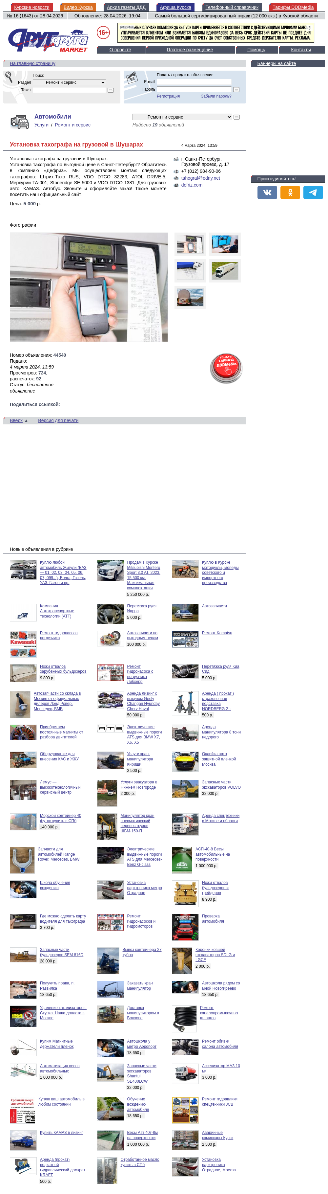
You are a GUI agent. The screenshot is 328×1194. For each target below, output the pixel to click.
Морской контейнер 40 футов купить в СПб (60, 818)
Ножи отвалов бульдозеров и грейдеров (215, 887)
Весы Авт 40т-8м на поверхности (142, 1135)
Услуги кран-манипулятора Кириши (140, 759)
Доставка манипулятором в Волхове (143, 1012)
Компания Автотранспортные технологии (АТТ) (57, 611)
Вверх (16, 420)
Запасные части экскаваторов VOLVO (221, 785)
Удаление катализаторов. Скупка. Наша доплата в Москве (63, 1012)
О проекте (120, 49)
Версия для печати (58, 420)
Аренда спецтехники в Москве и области (220, 818)
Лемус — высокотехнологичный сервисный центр (60, 787)
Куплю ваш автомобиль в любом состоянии (61, 1102)
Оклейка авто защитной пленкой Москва (219, 759)
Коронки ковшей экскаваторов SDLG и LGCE (215, 954)
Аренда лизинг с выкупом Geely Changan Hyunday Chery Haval (143, 701)
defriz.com (192, 185)
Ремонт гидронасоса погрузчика (59, 636)
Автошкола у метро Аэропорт (142, 1044)
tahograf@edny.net (200, 178)
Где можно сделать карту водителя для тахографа (63, 919)
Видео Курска (78, 7)
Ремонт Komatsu (217, 633)
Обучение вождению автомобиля (138, 1104)
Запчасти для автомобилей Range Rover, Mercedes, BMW (59, 854)
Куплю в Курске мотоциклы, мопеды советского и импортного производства (220, 572)
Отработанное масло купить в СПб (140, 1162)
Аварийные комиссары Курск (217, 1135)
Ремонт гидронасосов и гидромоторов (141, 921)
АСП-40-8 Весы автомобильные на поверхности (212, 854)
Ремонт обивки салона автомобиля (220, 1044)
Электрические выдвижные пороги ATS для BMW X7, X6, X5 (144, 735)
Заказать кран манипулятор (140, 986)
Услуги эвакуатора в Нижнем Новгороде (139, 785)
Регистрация (168, 96)
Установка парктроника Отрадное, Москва (219, 1164)
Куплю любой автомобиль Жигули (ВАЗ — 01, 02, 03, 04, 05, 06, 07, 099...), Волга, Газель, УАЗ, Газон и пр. (63, 572)
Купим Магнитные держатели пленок (56, 1044)
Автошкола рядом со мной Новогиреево (221, 986)
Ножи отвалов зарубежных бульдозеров (63, 669)
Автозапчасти (214, 606)
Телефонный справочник (232, 7)
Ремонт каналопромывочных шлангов (219, 1012)
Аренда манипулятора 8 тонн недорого (221, 732)
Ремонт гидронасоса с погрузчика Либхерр (140, 674)
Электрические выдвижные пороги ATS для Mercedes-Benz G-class (144, 857)
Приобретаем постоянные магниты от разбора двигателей (61, 732)
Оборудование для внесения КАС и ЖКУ (59, 756)
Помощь (256, 49)
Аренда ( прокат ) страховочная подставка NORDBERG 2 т (218, 701)
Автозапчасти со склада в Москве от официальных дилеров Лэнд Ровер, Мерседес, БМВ (57, 701)
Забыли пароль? (216, 96)
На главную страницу (32, 63)
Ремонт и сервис (73, 124)
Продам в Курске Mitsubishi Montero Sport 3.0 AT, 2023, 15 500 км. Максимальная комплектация (143, 575)
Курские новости (31, 7)
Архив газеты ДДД (126, 7)
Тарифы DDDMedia (293, 7)
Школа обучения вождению (55, 885)
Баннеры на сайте (276, 63)
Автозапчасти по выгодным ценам (142, 636)
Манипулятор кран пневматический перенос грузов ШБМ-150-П (137, 823)
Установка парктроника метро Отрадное (144, 887)
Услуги (41, 124)
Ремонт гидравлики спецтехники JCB (219, 1102)
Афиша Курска (175, 7)
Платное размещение (190, 49)
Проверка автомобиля (213, 919)
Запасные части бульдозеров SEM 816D (61, 952)
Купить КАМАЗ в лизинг (61, 1132)
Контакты (301, 49)
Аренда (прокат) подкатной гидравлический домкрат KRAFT (62, 1167)
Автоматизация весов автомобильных (60, 1068)
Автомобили (52, 116)
